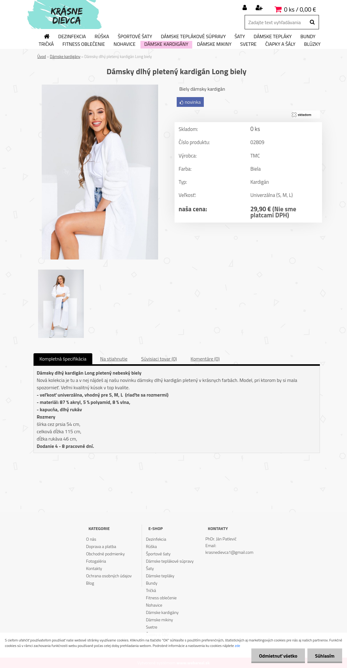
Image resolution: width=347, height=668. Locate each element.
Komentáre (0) (205, 358)
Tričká (46, 44)
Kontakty (94, 568)
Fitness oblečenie (83, 44)
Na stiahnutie (113, 358)
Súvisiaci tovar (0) (159, 358)
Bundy (307, 36)
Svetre (248, 44)
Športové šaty (135, 36)
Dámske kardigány (166, 44)
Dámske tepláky (273, 36)
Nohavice (125, 44)
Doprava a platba (101, 546)
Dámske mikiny (214, 44)
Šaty (240, 36)
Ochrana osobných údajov (109, 575)
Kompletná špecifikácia (63, 358)
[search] (312, 22)
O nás (91, 539)
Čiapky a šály (280, 44)
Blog (90, 583)
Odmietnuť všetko (278, 655)
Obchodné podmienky (105, 553)
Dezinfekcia (72, 36)
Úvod (41, 56)
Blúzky (312, 44)
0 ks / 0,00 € (300, 9)
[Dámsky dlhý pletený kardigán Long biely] (100, 87)
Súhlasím (325, 655)
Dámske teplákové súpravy (193, 36)
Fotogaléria (96, 561)
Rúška (101, 36)
